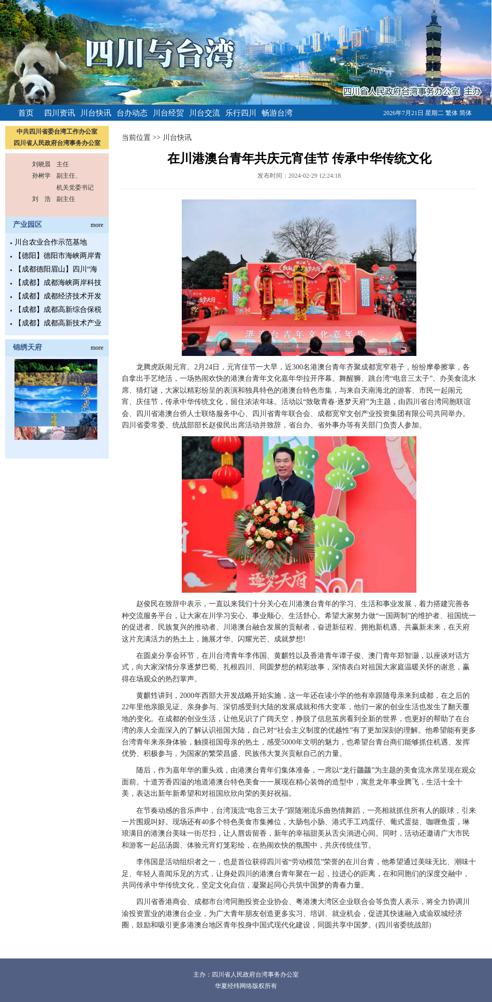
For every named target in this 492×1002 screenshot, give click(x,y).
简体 (465, 113)
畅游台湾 (277, 113)
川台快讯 (95, 113)
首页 (26, 113)
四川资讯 (59, 113)
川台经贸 (168, 113)
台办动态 (132, 113)
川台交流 (204, 113)
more (97, 224)
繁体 (451, 113)
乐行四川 (240, 113)
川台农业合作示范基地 (51, 242)
